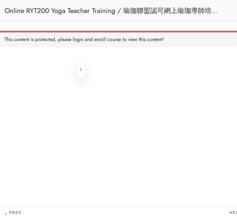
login (78, 39)
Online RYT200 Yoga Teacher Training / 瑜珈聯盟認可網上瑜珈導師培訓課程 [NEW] (111, 14)
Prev (15, 213)
